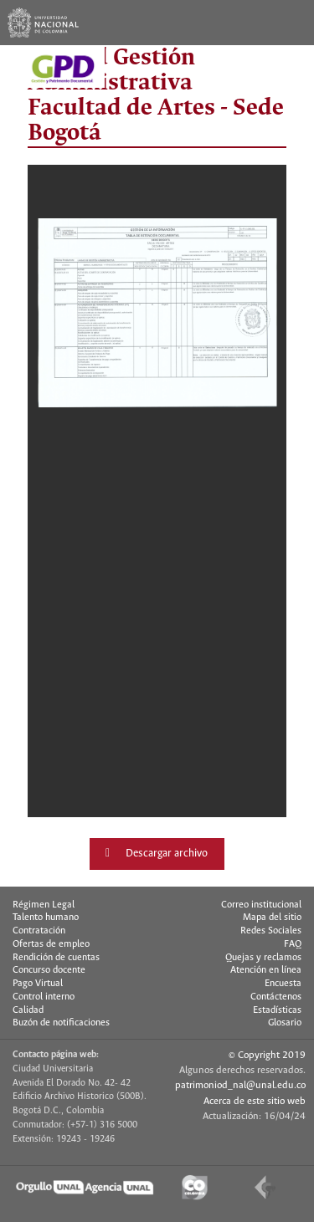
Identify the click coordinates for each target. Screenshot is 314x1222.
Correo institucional (261, 905)
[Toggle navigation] (291, 22)
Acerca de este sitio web (254, 1101)
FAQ (292, 944)
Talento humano (46, 918)
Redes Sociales (270, 931)
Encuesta (283, 984)
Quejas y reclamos (263, 958)
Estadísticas (277, 1010)
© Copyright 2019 (267, 1055)
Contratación (39, 931)
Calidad (28, 1010)
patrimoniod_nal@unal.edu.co (240, 1085)
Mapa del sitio (272, 918)
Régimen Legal (44, 905)
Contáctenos (275, 997)
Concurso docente (49, 970)
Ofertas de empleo (51, 944)
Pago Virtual (38, 984)
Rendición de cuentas (56, 958)
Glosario (284, 1023)
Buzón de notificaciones (61, 1023)
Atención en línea (265, 970)
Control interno (44, 997)
